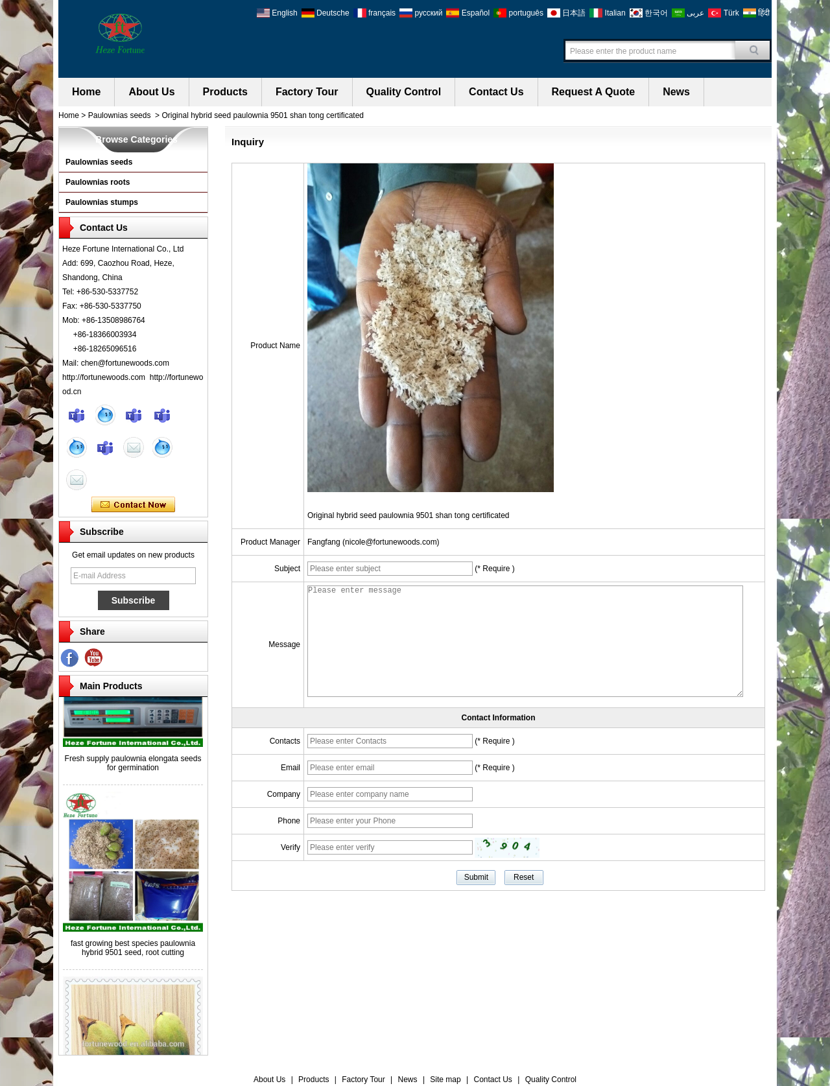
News (676, 91)
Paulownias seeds (119, 115)
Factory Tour (307, 91)
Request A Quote (593, 91)
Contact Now (133, 505)
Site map (445, 1079)
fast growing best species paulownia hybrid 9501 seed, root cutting (133, 951)
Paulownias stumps (101, 202)
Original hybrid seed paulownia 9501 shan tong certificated (408, 515)
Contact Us (496, 91)
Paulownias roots (97, 182)
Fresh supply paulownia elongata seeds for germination (133, 766)
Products (225, 91)
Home (86, 91)
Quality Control (404, 91)
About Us (151, 91)
